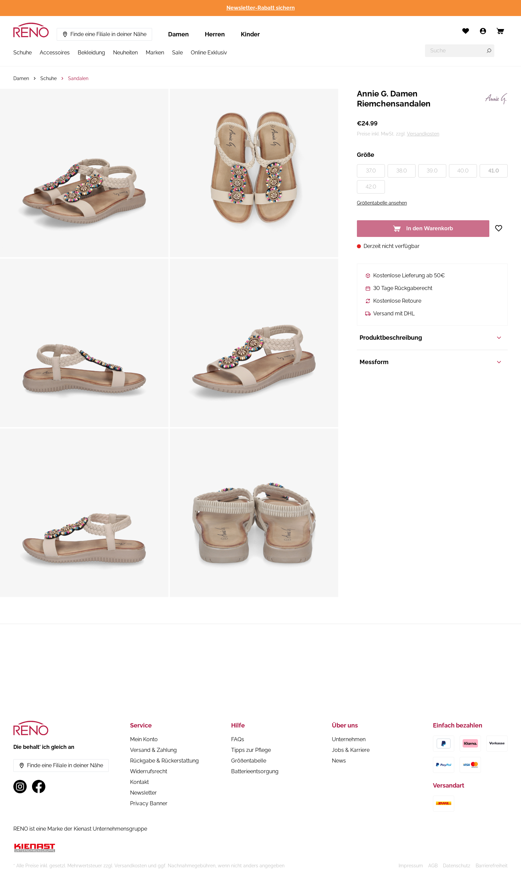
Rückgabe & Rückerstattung (164, 761)
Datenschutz (456, 865)
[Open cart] (500, 31)
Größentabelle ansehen (382, 203)
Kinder (250, 34)
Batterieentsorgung (255, 771)
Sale (177, 52)
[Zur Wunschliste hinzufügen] (501, 228)
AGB (433, 865)
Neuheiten (125, 52)
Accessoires (55, 52)
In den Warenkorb (423, 229)
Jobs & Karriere (351, 750)
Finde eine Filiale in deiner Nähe (104, 34)
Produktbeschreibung (431, 337)
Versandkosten (423, 133)
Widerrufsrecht (148, 771)
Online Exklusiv (209, 52)
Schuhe (22, 52)
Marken (155, 52)
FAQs (237, 739)
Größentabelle (248, 761)
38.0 (401, 171)
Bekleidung (91, 52)
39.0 (432, 171)
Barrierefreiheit (492, 865)
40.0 (463, 171)
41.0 (493, 171)
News (339, 761)
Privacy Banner (148, 803)
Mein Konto (144, 739)
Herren (215, 34)
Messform (431, 361)
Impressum (411, 865)
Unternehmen (349, 739)
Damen (178, 34)
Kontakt (139, 782)
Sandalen (78, 78)
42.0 (371, 187)
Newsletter (143, 793)
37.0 (371, 171)
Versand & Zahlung (153, 750)
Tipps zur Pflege (251, 750)
